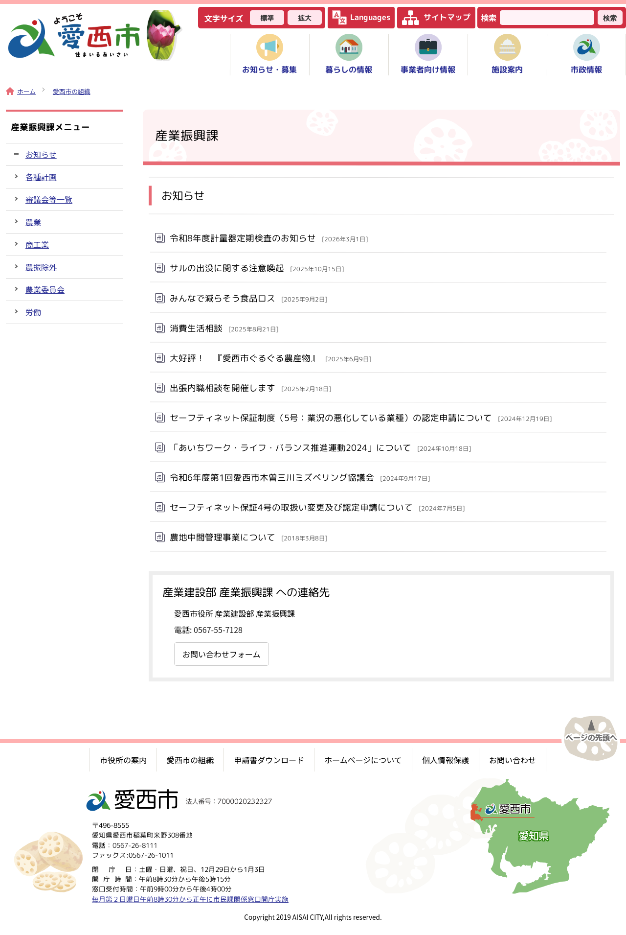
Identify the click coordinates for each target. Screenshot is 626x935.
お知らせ (41, 154)
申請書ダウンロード (269, 760)
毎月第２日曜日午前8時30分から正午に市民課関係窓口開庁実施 (190, 898)
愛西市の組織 (71, 91)
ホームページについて (363, 760)
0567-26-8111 (134, 844)
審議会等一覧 (48, 199)
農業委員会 (45, 289)
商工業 (37, 244)
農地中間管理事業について (248, 537)
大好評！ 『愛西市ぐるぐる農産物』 (270, 357)
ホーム (21, 91)
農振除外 (41, 267)
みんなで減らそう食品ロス (248, 298)
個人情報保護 (445, 760)
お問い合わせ (512, 760)
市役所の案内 (123, 760)
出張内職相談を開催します (250, 387)
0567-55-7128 (218, 629)
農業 (33, 222)
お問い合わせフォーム (221, 654)
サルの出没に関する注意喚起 (257, 268)
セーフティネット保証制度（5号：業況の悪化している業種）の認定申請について (361, 418)
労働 (33, 312)
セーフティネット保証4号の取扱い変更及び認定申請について (317, 507)
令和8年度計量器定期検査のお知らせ (269, 238)
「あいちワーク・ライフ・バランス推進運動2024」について (320, 448)
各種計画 (41, 177)
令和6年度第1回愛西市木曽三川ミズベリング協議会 (300, 477)
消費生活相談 (224, 328)
